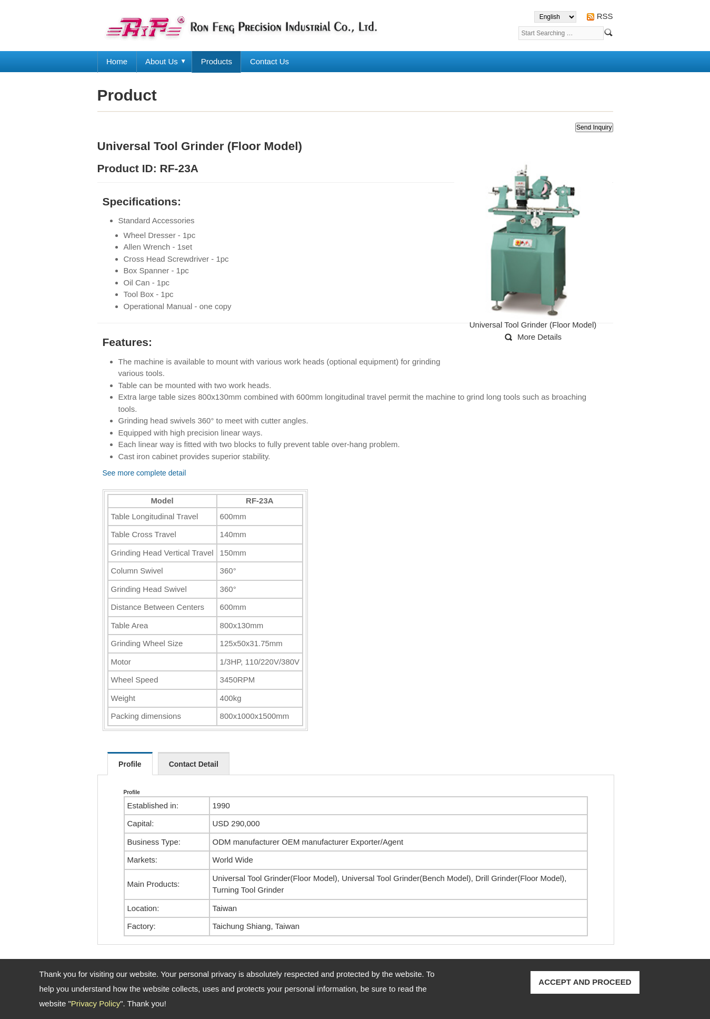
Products (216, 61)
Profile (130, 764)
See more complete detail (144, 473)
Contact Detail (193, 764)
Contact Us (269, 61)
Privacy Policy (95, 1003)
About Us (161, 61)
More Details (539, 336)
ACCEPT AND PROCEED (584, 981)
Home (116, 61)
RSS (605, 16)
